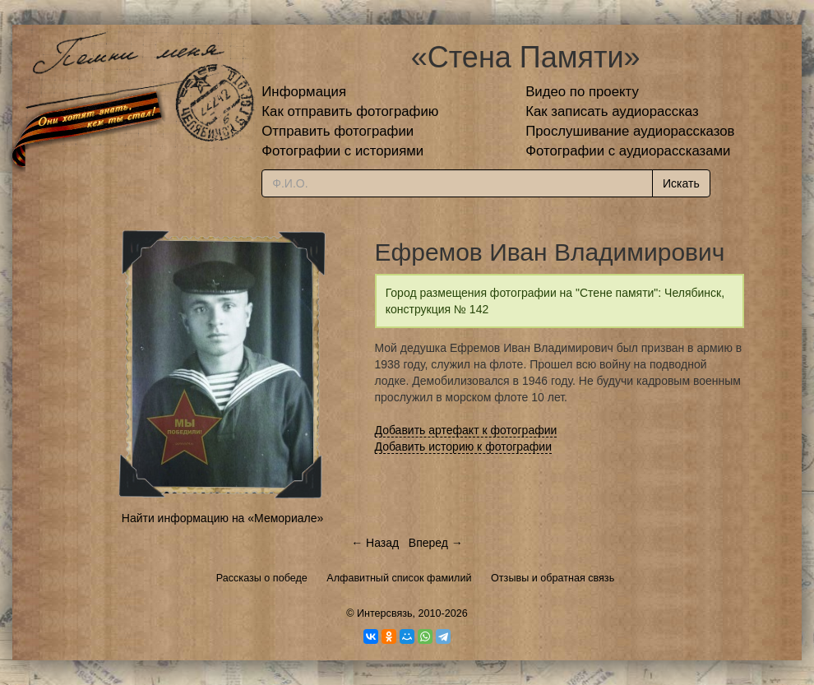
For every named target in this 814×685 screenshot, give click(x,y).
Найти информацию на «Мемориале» (222, 518)
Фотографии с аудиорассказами (627, 151)
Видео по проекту (582, 92)
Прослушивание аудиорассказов (629, 131)
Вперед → (436, 542)
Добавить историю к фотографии (464, 446)
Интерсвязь (385, 613)
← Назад (375, 542)
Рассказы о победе (262, 578)
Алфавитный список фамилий (398, 578)
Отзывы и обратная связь (552, 578)
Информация (303, 92)
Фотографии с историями (342, 151)
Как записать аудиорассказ (612, 111)
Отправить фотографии (337, 131)
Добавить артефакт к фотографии (466, 430)
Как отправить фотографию (349, 111)
